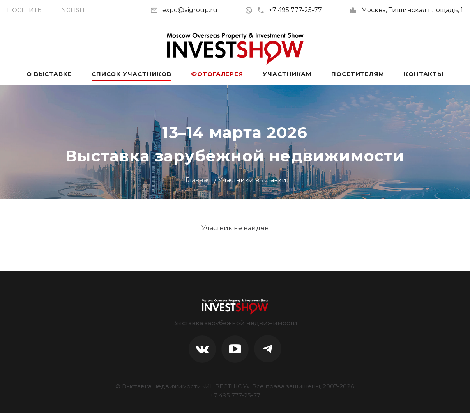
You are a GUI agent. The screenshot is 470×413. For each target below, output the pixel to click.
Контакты (423, 74)
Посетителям (357, 74)
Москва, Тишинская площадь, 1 (412, 10)
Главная (198, 180)
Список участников (131, 74)
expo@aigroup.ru (189, 10)
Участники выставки (252, 180)
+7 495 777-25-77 (289, 10)
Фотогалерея (217, 74)
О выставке (49, 74)
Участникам (287, 74)
